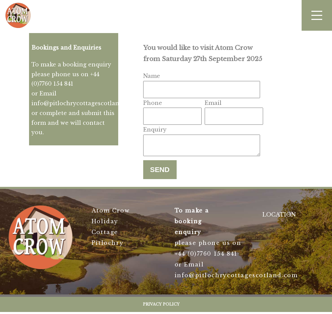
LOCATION (279, 216)
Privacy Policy (161, 306)
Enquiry (155, 129)
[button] (317, 15)
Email (213, 102)
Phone (152, 102)
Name (151, 76)
